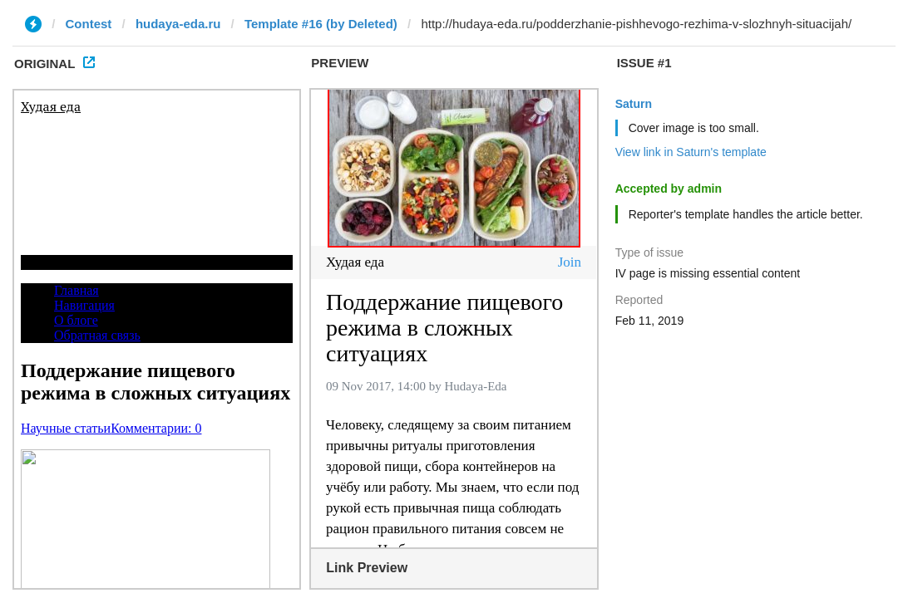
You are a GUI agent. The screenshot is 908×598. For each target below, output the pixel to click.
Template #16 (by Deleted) (320, 24)
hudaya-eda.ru (178, 24)
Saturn (633, 103)
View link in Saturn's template (691, 152)
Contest (89, 24)
